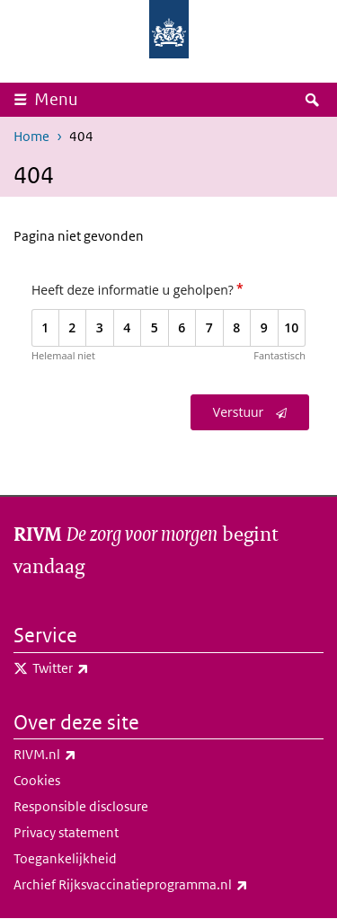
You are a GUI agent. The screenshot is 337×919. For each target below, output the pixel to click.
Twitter (100, 668)
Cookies (36, 780)
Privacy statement (66, 832)
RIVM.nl (84, 754)
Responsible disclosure (80, 806)
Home (31, 136)
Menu (56, 99)
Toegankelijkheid (65, 858)
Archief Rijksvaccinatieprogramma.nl (168, 885)
